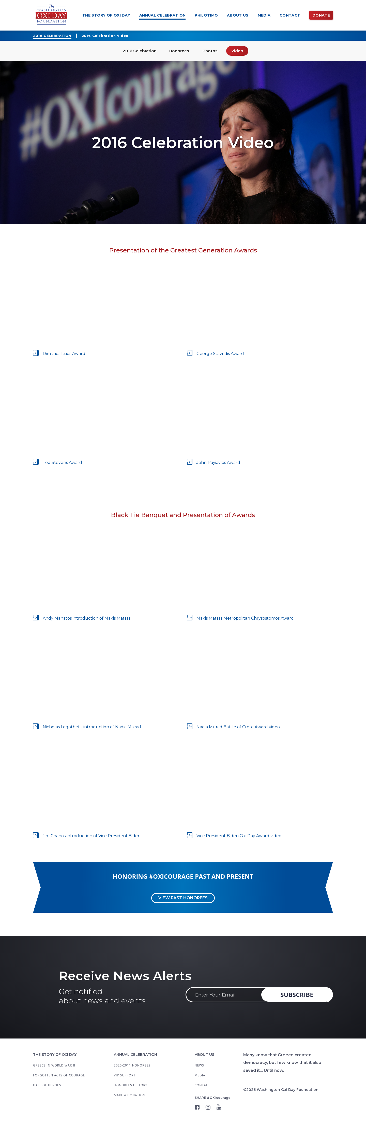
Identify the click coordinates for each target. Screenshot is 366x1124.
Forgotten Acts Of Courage (59, 1075)
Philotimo (206, 15)
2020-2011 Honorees (132, 1065)
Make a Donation (129, 1095)
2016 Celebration (52, 36)
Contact (290, 15)
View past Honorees (183, 897)
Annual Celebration (162, 15)
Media (264, 15)
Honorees (179, 50)
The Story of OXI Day (106, 15)
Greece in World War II (54, 1065)
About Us (237, 15)
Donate (321, 15)
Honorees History (130, 1085)
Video (240, 50)
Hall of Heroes (47, 1085)
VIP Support (124, 1075)
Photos (211, 50)
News (199, 1065)
